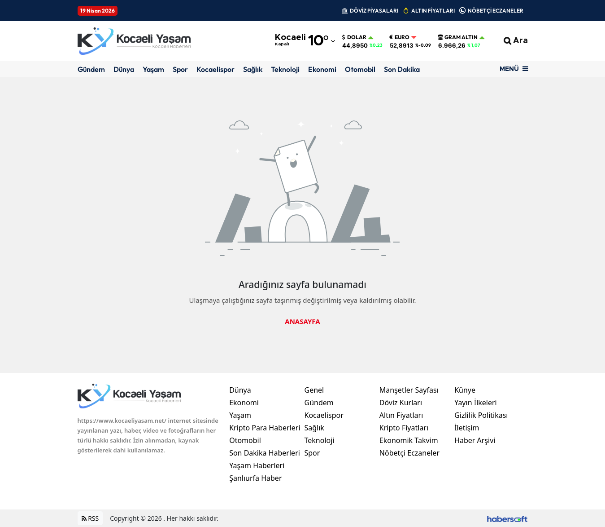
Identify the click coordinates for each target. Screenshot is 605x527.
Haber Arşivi (474, 440)
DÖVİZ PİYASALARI (374, 10)
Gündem (91, 69)
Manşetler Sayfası (409, 390)
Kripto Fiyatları (403, 428)
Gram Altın (458, 37)
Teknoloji (285, 69)
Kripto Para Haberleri (264, 428)
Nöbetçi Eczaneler (409, 453)
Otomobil (360, 69)
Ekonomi (322, 69)
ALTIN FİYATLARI (433, 10)
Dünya (123, 69)
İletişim (466, 428)
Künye (464, 390)
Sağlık (252, 69)
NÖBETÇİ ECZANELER (495, 10)
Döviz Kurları (400, 402)
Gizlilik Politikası (481, 415)
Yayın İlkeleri (475, 402)
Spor (180, 69)
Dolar (354, 37)
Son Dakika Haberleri (264, 453)
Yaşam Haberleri (256, 465)
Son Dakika (402, 69)
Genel (314, 390)
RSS (90, 518)
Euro (399, 37)
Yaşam (153, 69)
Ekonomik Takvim (408, 440)
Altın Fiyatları (401, 415)
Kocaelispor (215, 69)
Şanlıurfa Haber (255, 478)
